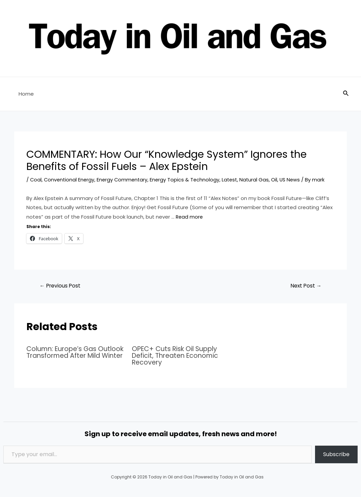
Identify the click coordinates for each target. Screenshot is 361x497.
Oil (279, 179)
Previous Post (61, 286)
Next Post (305, 286)
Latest (233, 179)
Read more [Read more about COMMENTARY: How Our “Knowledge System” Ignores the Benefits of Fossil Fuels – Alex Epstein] (190, 216)
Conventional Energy (70, 179)
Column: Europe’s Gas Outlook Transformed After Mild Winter (72, 355)
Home (24, 93)
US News (295, 179)
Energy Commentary (124, 179)
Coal (36, 179)
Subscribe (336, 454)
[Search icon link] (346, 94)
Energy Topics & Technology (188, 179)
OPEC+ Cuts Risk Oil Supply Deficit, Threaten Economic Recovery (177, 355)
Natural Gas (259, 179)
